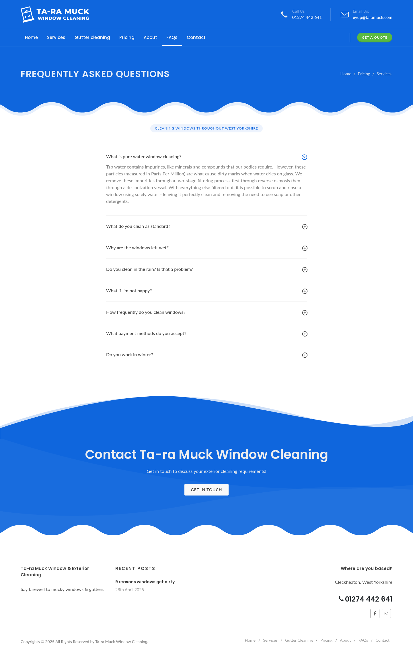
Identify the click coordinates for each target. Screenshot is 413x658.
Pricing (364, 73)
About (345, 640)
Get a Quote (374, 37)
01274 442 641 (307, 17)
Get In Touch (206, 489)
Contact (382, 640)
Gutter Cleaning (299, 640)
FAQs (363, 640)
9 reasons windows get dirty (145, 582)
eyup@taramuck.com (372, 17)
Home (345, 73)
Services (384, 73)
